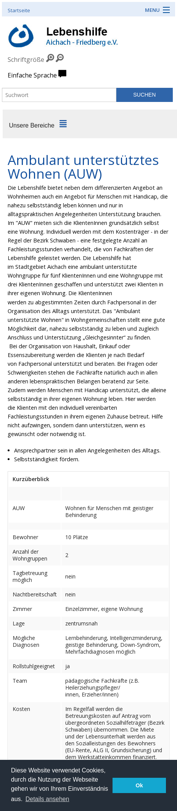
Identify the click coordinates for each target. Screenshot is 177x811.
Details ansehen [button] (47, 799)
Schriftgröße (26, 59)
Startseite (19, 10)
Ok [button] (139, 785)
